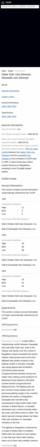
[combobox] (20, 6)
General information (10, 90)
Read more (20, 71)
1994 (9, 106)
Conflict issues (8, 96)
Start (4, 71)
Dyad (10, 71)
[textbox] (20, 6)
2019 (14, 106)
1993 (4, 106)
